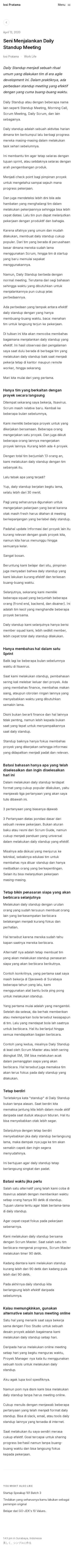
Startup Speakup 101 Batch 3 (22, 1493)
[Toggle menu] (64, 5)
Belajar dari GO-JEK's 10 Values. (24, 1511)
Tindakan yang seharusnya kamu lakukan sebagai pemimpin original (36, 1502)
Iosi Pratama (12, 4)
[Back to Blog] (6, 22)
